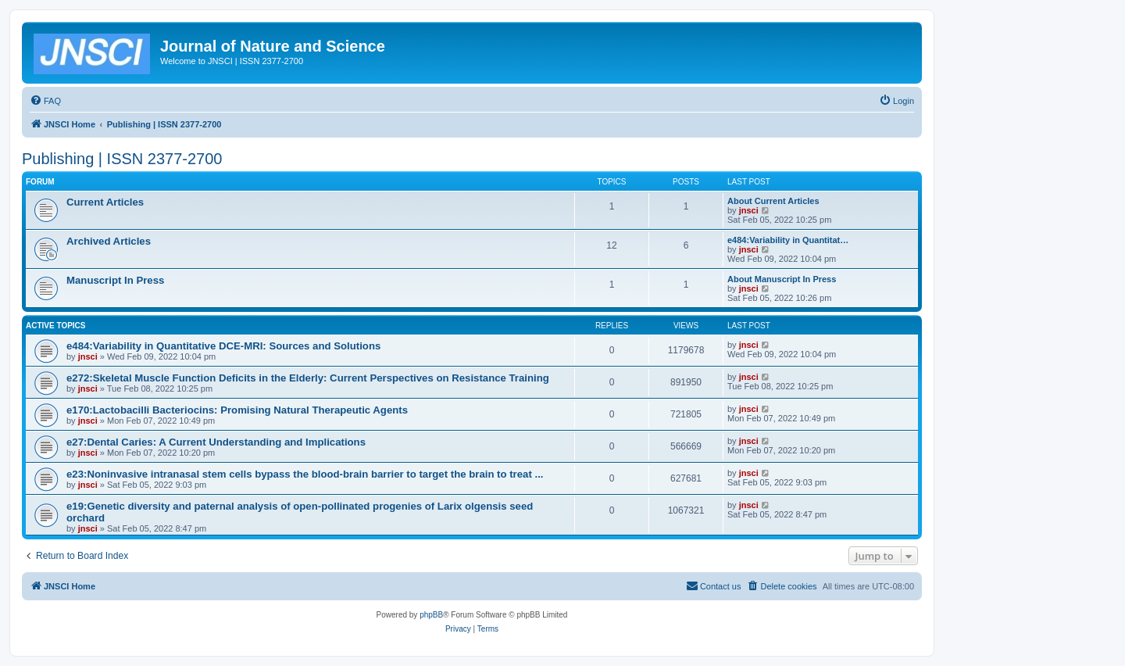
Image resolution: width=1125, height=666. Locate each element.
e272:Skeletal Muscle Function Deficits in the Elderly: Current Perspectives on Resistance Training (307, 378)
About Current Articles (773, 201)
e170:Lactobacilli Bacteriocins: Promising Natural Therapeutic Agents (237, 410)
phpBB (431, 614)
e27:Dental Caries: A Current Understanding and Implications (216, 442)
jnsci (749, 210)
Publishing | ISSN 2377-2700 (122, 158)
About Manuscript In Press (781, 279)
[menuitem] (45, 100)
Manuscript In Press (115, 280)
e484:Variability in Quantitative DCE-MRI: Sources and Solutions (223, 346)
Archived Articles (108, 241)
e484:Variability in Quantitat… (787, 240)
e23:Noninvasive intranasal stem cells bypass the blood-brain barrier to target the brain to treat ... (304, 474)
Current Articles (105, 202)
